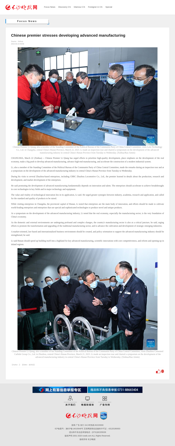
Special (108, 7)
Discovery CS (64, 7)
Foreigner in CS (95, 7)
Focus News (49, 7)
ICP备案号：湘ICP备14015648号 (69, 429)
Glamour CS (79, 7)
